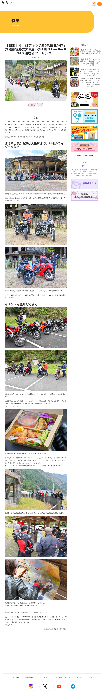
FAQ (90, 677)
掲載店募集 (29, 677)
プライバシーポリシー (63, 677)
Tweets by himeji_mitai (84, 155)
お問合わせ (16, 677)
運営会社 (80, 677)
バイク (40, 105)
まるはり (32, 105)
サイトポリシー (44, 677)
